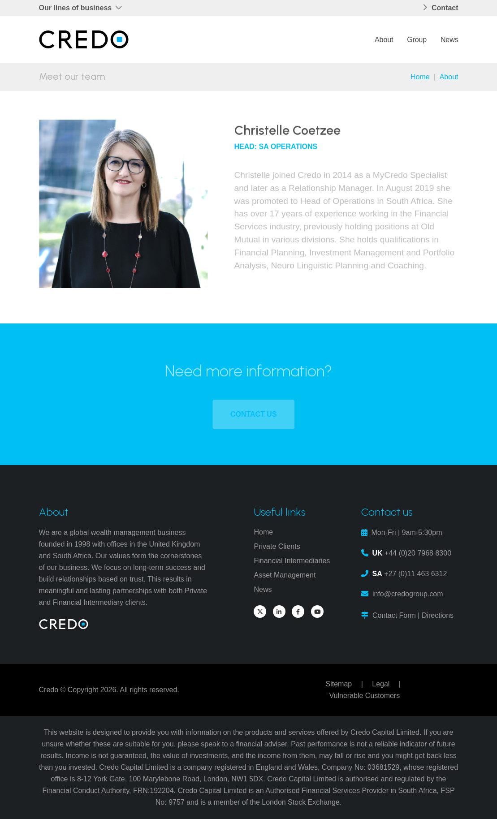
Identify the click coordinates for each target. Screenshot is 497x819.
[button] (83, 8)
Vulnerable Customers (364, 695)
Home (420, 77)
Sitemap (338, 684)
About (384, 39)
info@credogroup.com (407, 594)
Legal (380, 684)
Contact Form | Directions (413, 615)
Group (417, 39)
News (449, 39)
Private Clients (277, 546)
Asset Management (284, 575)
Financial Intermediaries (292, 561)
